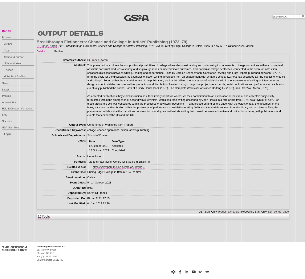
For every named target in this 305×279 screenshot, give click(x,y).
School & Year (12, 63)
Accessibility (9, 102)
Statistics (7, 121)
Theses (8, 69)
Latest (5, 89)
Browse (6, 37)
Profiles (58, 51)
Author (8, 44)
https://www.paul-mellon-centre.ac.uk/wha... (119, 166)
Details (41, 51)
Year (7, 50)
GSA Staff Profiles (15, 76)
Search (6, 83)
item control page (278, 211)
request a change (228, 211)
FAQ (4, 114)
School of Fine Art (98, 135)
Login (7, 134)
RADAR (6, 31)
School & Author (14, 57)
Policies (6, 95)
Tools (44, 216)
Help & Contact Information (17, 108)
